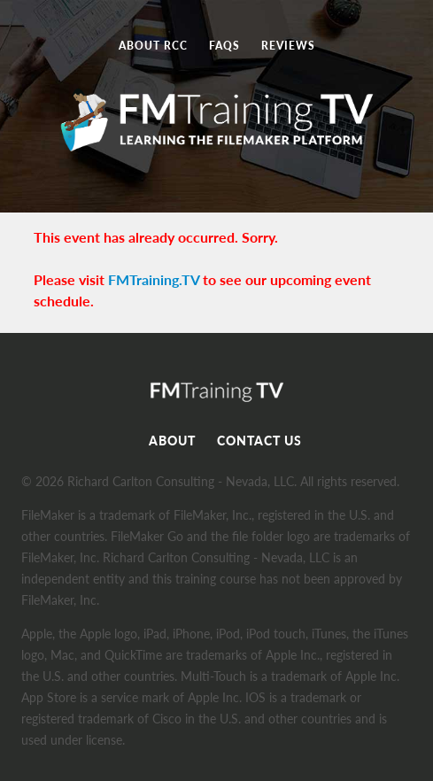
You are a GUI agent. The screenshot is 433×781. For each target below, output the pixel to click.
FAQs (224, 45)
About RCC (153, 45)
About (172, 440)
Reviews (288, 45)
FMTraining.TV (153, 279)
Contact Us (259, 440)
